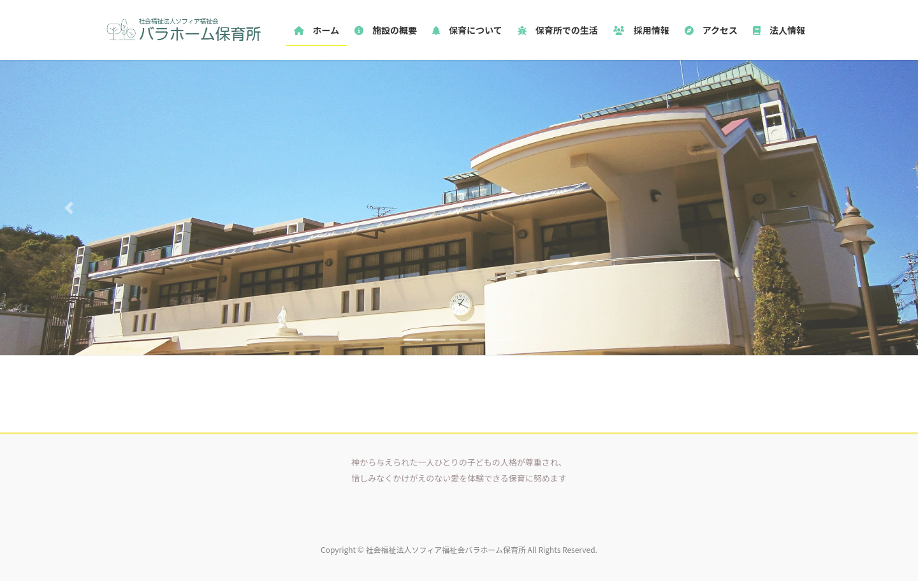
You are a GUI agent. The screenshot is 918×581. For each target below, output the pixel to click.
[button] (69, 207)
